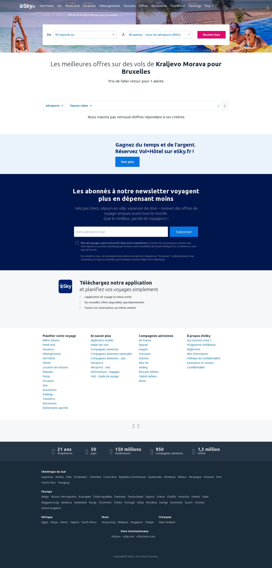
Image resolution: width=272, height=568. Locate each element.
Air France (145, 340)
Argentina (47, 477)
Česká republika (102, 496)
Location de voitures (55, 367)
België (45, 496)
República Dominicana (132, 477)
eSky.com (128, 536)
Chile (69, 477)
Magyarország (50, 502)
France (161, 496)
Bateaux (48, 372)
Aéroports (53, 105)
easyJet (143, 349)
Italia (205, 496)
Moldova (66, 502)
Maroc (64, 522)
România (151, 502)
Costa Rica (109, 477)
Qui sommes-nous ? (199, 340)
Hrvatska (183, 496)
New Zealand (167, 522)
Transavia (144, 354)
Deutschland (135, 496)
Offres (143, 6)
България (85, 496)
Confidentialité (196, 367)
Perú (219, 477)
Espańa (149, 496)
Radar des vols (100, 345)
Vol (59, 6)
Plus (208, 6)
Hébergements (109, 6)
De (49, 34)
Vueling (143, 367)
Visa (45, 385)
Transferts (177, 6)
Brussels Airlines (149, 372)
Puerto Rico (48, 482)
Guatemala (155, 477)
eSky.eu (116, 536)
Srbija (140, 502)
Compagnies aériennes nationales (111, 354)
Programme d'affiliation (201, 345)
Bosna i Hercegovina (63, 496)
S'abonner (184, 232)
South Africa (88, 522)
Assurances (50, 390)
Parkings (195, 6)
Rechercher (211, 35)
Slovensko (176, 502)
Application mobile (102, 340)
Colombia (95, 477)
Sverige (163, 502)
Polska (118, 502)
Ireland (195, 496)
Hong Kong (108, 522)
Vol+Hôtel (47, 6)
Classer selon (79, 105)
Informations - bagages (105, 372)
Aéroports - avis (100, 367)
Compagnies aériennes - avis (108, 358)
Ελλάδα (171, 496)
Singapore (137, 522)
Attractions (159, 6)
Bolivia (59, 477)
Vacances (89, 6)
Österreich (105, 502)
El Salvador (80, 477)
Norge (93, 502)
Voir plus (127, 162)
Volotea (143, 358)
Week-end (72, 6)
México (182, 477)
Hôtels (47, 363)
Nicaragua (195, 477)
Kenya (54, 522)
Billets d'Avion (51, 340)
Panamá (209, 477)
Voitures (130, 6)
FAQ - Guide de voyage (105, 376)
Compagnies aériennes (105, 349)
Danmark (119, 496)
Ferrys (46, 376)
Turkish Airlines (148, 376)
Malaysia (123, 522)
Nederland (80, 502)
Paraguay (64, 482)
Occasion (48, 381)
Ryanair (143, 345)
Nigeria (74, 522)
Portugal (129, 502)
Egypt (44, 522)
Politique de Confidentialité (203, 358)
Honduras (170, 477)
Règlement (193, 349)
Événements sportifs (55, 408)
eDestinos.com (146, 536)
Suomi (189, 502)
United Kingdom (51, 508)
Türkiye (149, 522)
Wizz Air (143, 363)
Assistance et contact (200, 363)
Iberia (142, 381)
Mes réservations (197, 354)
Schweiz (200, 502)
